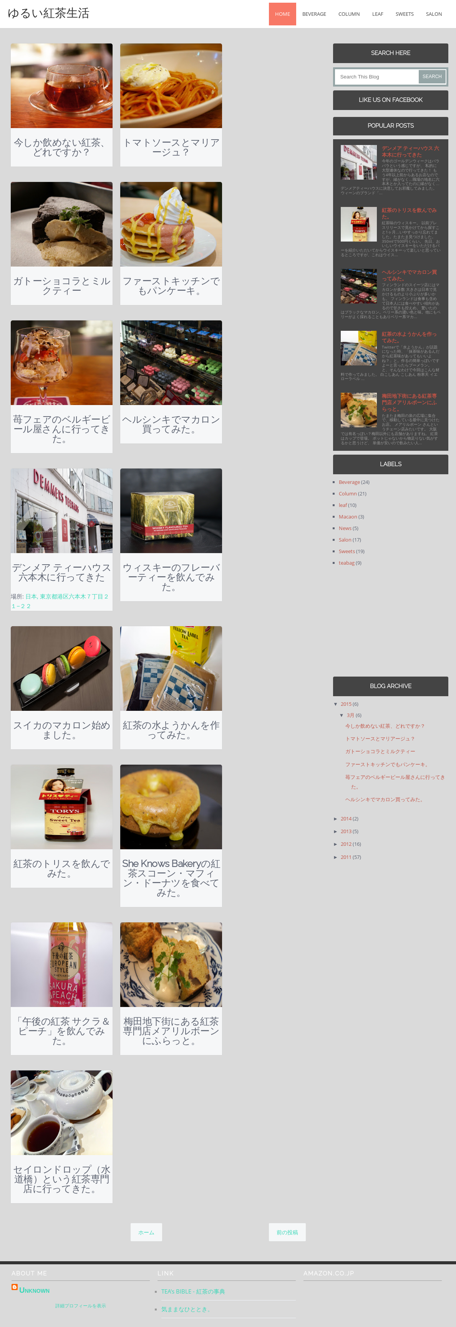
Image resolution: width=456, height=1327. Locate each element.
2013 (347, 831)
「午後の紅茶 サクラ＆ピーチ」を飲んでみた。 (62, 1030)
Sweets (405, 13)
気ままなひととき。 (187, 1309)
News (345, 528)
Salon (434, 13)
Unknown (34, 1290)
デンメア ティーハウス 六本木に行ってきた (62, 572)
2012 (347, 843)
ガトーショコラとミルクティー (62, 285)
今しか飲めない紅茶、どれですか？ (62, 147)
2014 (347, 818)
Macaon (348, 516)
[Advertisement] (381, 621)
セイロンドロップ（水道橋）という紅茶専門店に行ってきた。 (61, 1179)
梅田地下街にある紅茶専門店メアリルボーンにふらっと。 (171, 1030)
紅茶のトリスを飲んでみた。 (61, 868)
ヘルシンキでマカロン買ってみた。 (171, 424)
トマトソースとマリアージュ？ (171, 147)
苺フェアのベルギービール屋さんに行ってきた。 (61, 428)
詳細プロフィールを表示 (80, 1306)
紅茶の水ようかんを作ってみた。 (171, 729)
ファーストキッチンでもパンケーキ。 (171, 285)
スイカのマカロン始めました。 (62, 729)
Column (349, 13)
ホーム (146, 1232)
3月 (351, 715)
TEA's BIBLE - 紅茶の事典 (193, 1291)
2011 (347, 857)
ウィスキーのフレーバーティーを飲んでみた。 (171, 577)
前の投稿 (287, 1232)
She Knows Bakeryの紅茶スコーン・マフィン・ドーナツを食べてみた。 (171, 878)
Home (282, 13)
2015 (347, 703)
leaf (377, 13)
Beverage (314, 13)
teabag (347, 562)
